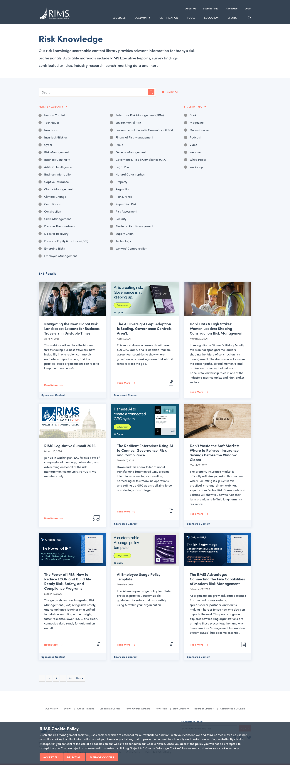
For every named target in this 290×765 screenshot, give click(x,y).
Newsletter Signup (192, 721)
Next (79, 678)
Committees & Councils (232, 708)
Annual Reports (85, 708)
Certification (168, 17)
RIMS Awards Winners (138, 708)
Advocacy (231, 8)
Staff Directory (181, 708)
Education (211, 17)
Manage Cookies (102, 757)
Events (232, 17)
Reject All (74, 757)
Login (248, 8)
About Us (190, 8)
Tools (191, 17)
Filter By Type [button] (193, 106)
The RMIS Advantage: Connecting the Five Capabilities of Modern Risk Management (217, 579)
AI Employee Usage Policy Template (138, 577)
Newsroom (161, 708)
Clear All (172, 92)
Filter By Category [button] (51, 106)
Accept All (51, 757)
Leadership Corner (110, 708)
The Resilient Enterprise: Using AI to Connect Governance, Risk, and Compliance (145, 450)
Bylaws (68, 708)
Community (142, 17)
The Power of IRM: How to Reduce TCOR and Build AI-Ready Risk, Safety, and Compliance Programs (67, 581)
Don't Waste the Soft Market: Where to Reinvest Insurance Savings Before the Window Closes (214, 452)
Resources (118, 17)
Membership (210, 8)
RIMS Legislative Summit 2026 (70, 445)
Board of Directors (204, 708)
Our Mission (51, 708)
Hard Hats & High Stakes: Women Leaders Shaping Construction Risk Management (217, 328)
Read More (51, 385)
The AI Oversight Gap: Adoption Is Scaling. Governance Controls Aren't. (144, 328)
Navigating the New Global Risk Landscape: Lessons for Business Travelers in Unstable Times (72, 328)
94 (70, 678)
